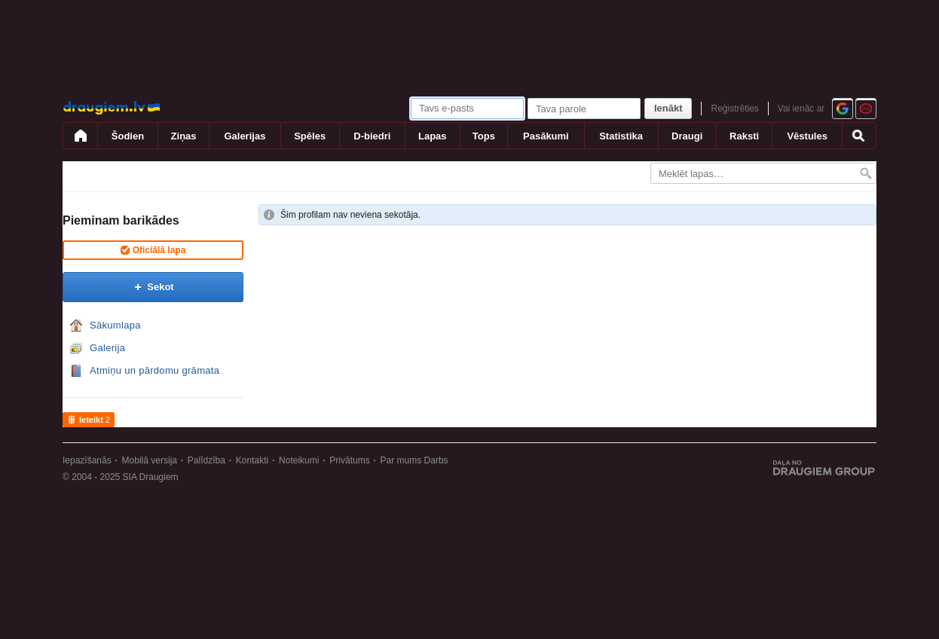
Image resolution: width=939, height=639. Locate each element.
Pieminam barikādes (121, 220)
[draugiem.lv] (80, 135)
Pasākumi (546, 136)
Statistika (621, 136)
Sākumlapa (115, 325)
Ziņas (184, 136)
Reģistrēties (734, 108)
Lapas (432, 136)
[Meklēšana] (859, 135)
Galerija (107, 347)
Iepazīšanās (87, 460)
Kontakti (252, 460)
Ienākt (668, 108)
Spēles (310, 136)
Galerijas (244, 136)
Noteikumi (299, 460)
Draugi (686, 136)
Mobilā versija (149, 460)
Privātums (349, 460)
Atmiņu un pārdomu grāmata (154, 370)
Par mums (401, 460)
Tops (484, 136)
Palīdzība (206, 460)
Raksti (744, 136)
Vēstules (807, 136)
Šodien (128, 136)
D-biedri (371, 136)
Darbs (436, 460)
